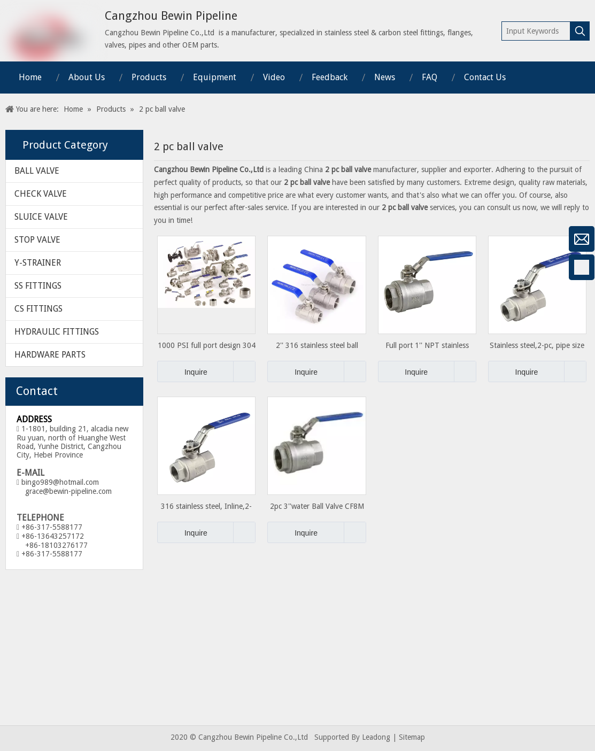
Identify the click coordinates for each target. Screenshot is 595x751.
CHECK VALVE (40, 194)
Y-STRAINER (37, 263)
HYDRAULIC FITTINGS (56, 332)
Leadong (376, 737)
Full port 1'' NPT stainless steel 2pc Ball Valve (427, 345)
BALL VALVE (36, 171)
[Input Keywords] (536, 31)
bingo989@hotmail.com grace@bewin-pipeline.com (64, 486)
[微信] (13, 239)
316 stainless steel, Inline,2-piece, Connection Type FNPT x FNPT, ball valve (207, 506)
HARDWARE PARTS (50, 355)
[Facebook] (13, 267)
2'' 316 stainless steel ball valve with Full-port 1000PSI (317, 345)
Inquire (182, 371)
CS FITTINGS (38, 309)
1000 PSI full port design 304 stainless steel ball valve (207, 345)
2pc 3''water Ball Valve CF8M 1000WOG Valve (317, 506)
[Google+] (13, 295)
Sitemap (412, 737)
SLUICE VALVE (41, 217)
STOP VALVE (37, 240)
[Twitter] (13, 352)
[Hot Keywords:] (580, 31)
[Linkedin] (13, 324)
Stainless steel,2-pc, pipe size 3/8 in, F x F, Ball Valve (537, 345)
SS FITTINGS (37, 286)
